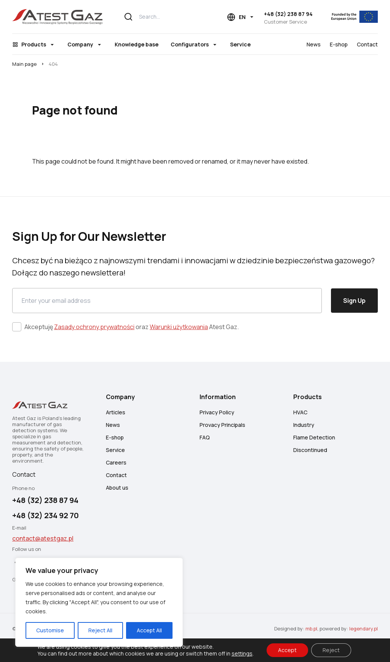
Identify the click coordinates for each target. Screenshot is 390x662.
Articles (115, 412)
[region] (99, 602)
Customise (50, 630)
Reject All (100, 630)
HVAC (300, 412)
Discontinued (310, 450)
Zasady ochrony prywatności (94, 327)
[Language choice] (241, 17)
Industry (303, 424)
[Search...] (162, 16)
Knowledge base (136, 44)
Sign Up (354, 300)
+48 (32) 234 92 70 (45, 515)
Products (33, 44)
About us (117, 487)
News (314, 44)
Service (240, 44)
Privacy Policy (217, 412)
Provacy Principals (222, 424)
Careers (116, 462)
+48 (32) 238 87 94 (288, 14)
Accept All (149, 630)
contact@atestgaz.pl (43, 538)
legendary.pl (363, 628)
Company (80, 44)
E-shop (339, 44)
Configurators (190, 44)
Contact (367, 44)
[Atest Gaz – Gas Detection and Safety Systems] (57, 16)
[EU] (350, 17)
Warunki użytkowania (179, 327)
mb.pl (311, 628)
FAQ (205, 437)
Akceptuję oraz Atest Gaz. (131, 327)
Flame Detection (314, 437)
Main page (24, 63)
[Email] (167, 300)
